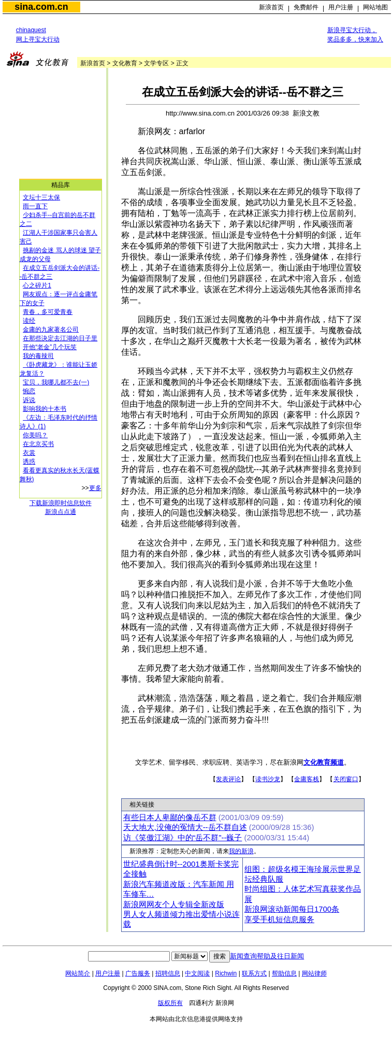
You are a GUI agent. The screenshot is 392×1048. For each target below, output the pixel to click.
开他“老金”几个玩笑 (50, 347)
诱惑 (29, 461)
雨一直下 (35, 206)
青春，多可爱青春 (47, 311)
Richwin (226, 973)
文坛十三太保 (41, 197)
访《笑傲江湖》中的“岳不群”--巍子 (182, 838)
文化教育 (124, 63)
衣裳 (29, 452)
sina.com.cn (41, 7)
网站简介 (77, 973)
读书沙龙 (267, 779)
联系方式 (254, 973)
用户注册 (340, 7)
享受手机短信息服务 (279, 919)
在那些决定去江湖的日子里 (60, 338)
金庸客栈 (306, 779)
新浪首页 (271, 7)
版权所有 (170, 1003)
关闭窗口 (345, 779)
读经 (29, 320)
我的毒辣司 (38, 356)
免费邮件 (306, 7)
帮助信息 (284, 973)
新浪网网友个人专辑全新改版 (173, 904)
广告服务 (137, 973)
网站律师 (314, 973)
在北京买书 (38, 444)
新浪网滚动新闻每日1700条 (291, 909)
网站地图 (375, 7)
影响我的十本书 (44, 408)
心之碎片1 (37, 285)
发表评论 (228, 779)
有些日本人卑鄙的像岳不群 (169, 817)
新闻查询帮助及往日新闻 (267, 956)
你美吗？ (35, 435)
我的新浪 (241, 851)
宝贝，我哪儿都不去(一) (56, 382)
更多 (95, 488)
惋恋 (29, 391)
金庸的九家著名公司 (51, 329)
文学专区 (156, 63)
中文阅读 (197, 973)
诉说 (29, 400)
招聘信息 (167, 973)
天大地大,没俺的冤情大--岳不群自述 (185, 827)
